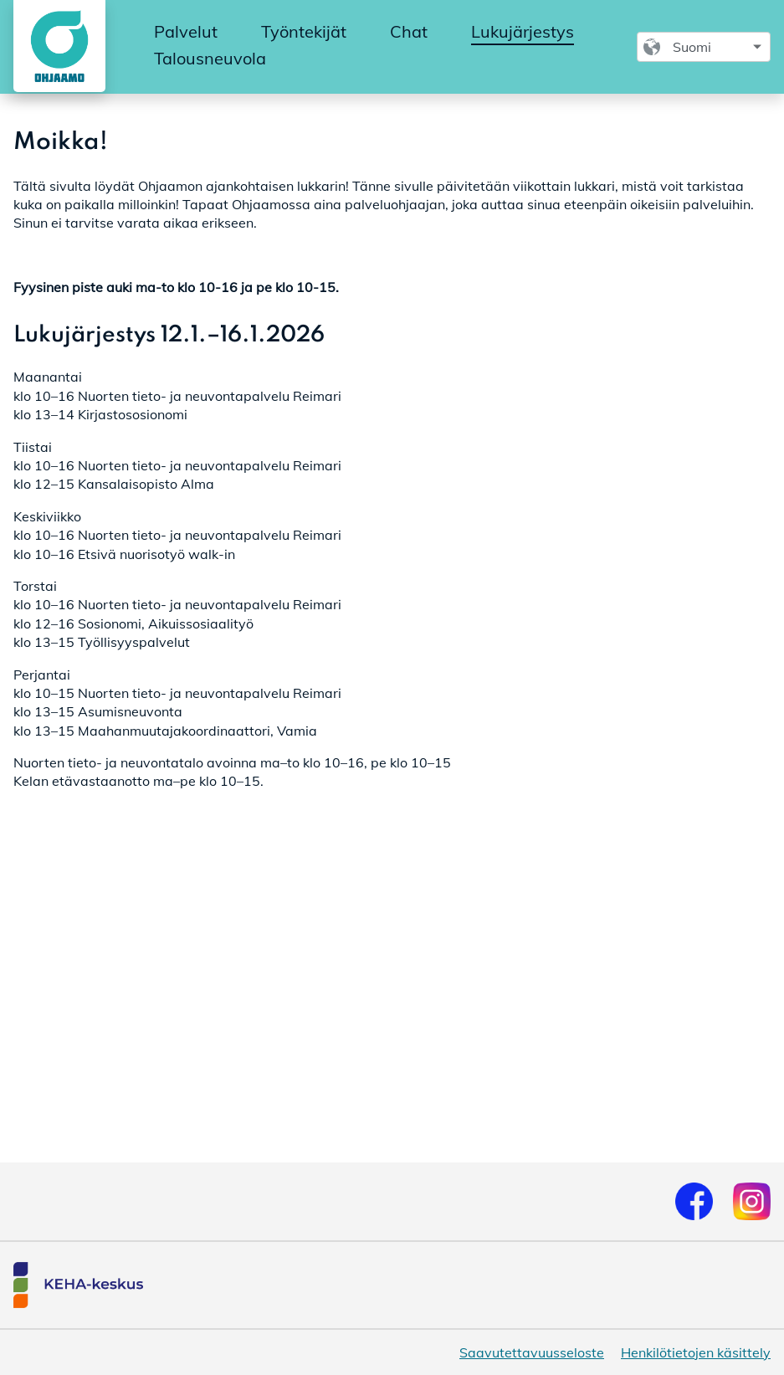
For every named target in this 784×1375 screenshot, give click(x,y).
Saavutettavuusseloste (531, 1352)
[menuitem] (186, 32)
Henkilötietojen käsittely (696, 1352)
